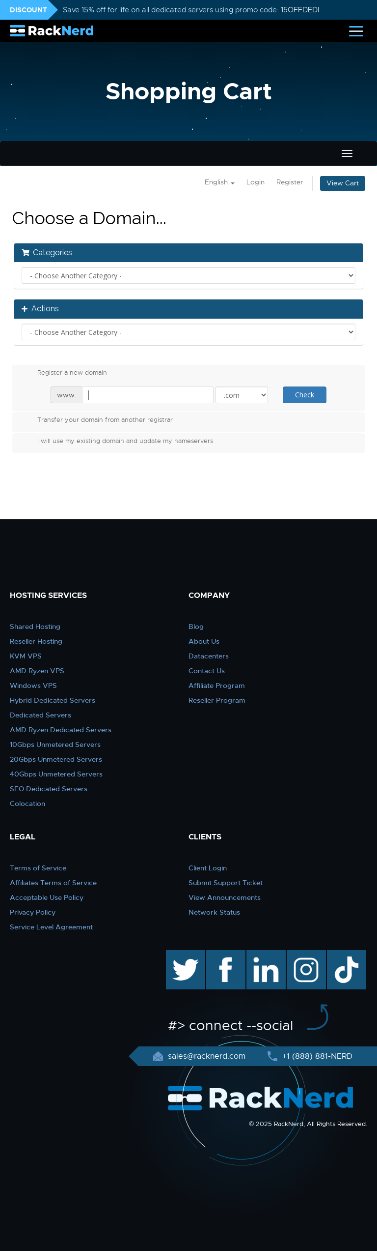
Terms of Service (38, 868)
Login (255, 182)
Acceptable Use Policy (46, 897)
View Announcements (224, 897)
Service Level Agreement (51, 927)
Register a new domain (64, 373)
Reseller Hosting (36, 641)
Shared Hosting (35, 626)
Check (304, 394)
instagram (305, 955)
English (220, 182)
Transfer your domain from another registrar (97, 421)
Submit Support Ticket (225, 882)
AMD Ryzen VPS (37, 670)
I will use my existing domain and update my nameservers (117, 442)
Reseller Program (216, 700)
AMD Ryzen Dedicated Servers (60, 729)
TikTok (339, 955)
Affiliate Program (216, 685)
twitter (178, 955)
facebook (224, 955)
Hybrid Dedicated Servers (52, 700)
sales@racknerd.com (206, 1056)
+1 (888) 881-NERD (316, 1056)
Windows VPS (33, 685)
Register (289, 182)
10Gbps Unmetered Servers (55, 744)
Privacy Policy (32, 912)
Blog (196, 626)
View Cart (342, 183)
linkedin (260, 955)
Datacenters (208, 656)
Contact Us (206, 670)
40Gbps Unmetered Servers (56, 774)
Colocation (27, 803)
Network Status (214, 912)
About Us (203, 641)
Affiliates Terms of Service (53, 882)
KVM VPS (26, 656)
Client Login (207, 868)
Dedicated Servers (40, 715)
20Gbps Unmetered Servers (56, 759)
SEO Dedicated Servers (48, 788)
